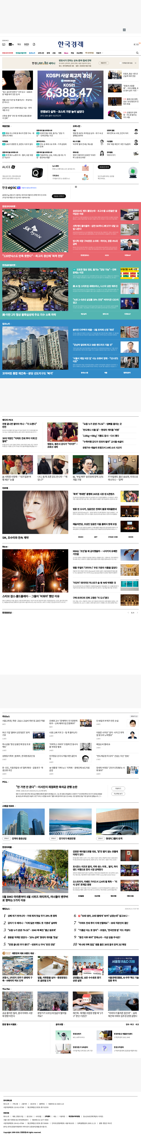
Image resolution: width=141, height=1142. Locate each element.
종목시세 (105, 314)
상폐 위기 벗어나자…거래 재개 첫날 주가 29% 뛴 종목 (32, 915)
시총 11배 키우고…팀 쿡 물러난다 (63, 732)
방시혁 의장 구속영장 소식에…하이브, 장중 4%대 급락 (95, 242)
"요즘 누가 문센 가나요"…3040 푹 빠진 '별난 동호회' (32, 930)
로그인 (136, 44)
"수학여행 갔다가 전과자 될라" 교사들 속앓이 (103, 441)
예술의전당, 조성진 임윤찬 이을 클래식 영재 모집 (95, 524)
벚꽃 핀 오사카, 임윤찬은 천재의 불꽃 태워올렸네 (95, 509)
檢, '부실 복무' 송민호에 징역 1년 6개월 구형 (88, 478)
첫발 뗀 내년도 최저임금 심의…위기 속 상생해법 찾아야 (88, 134)
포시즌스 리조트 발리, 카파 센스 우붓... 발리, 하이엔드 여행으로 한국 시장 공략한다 (95, 868)
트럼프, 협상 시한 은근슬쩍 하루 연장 (130, 74)
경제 (48, 53)
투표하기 (118, 788)
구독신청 (15, 1104)
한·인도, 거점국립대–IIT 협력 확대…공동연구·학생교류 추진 (22, 769)
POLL (4, 781)
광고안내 (33, 1104)
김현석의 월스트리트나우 (44, 130)
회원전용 (6, 126)
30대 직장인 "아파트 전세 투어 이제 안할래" (19, 440)
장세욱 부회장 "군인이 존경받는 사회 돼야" (110, 769)
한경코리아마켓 (7, 53)
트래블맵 (81, 896)
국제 (59, 53)
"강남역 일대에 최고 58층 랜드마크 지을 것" (93, 344)
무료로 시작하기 (59, 196)
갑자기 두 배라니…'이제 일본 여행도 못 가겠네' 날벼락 (32, 923)
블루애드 (42, 1104)
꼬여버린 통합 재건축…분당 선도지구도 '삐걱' (27, 373)
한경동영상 (7, 612)
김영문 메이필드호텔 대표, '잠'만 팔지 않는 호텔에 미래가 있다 (95, 853)
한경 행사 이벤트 (9, 1024)
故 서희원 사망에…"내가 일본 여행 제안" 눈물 (16, 478)
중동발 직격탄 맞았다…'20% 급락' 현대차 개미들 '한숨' (33, 937)
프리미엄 (90, 53)
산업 (53, 53)
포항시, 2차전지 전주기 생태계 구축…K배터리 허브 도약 (17, 979)
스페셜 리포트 (8, 805)
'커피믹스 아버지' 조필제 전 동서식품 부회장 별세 (63, 745)
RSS (55, 1116)
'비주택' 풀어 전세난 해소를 (83, 144)
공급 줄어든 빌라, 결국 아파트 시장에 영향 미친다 (17, 1014)
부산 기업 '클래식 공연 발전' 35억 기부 (16, 734)
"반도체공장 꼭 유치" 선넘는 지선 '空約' (112, 755)
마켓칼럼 (5, 141)
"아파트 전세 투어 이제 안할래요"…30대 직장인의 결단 (103, 923)
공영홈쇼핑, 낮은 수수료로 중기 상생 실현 (87, 979)
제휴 (13, 1116)
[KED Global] (26, 44)
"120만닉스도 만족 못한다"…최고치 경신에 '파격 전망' (32, 256)
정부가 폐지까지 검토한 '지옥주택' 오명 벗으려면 (84, 156)
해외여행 (113, 896)
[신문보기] (3, 44)
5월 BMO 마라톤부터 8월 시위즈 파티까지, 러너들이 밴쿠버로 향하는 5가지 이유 (35, 898)
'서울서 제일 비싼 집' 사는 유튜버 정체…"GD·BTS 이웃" (95, 360)
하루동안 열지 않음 (127, 63)
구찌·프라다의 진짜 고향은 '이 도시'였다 (91, 597)
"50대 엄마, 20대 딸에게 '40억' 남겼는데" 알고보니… (103, 915)
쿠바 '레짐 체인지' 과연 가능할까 (118, 144)
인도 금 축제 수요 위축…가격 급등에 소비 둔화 (51, 145)
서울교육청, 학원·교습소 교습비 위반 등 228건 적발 (23, 720)
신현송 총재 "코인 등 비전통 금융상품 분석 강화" (17, 116)
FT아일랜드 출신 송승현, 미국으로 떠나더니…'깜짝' (123, 478)
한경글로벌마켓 (21, 53)
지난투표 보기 (118, 793)
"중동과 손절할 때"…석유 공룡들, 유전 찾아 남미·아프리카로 (130, 89)
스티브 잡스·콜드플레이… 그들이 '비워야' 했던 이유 (30, 596)
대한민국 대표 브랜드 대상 (23, 953)
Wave (66, 53)
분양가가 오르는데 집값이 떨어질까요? (52, 1014)
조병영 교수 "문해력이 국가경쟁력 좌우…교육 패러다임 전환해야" (63, 722)
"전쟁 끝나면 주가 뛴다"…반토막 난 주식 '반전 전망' (31, 944)
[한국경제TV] (11, 44)
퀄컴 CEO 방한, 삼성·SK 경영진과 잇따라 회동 (131, 101)
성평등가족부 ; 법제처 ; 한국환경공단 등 (18, 755)
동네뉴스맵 (84, 373)
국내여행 (97, 896)
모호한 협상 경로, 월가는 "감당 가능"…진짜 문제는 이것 (50, 134)
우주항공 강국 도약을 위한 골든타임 (63, 757)
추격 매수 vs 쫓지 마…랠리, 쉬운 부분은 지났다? (17, 156)
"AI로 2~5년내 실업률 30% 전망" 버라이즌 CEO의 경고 (95, 301)
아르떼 (5, 488)
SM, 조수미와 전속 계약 (15, 537)
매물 (105, 373)
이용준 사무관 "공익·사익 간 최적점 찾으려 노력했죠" (110, 734)
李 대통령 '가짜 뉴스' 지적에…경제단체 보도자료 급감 (69, 769)
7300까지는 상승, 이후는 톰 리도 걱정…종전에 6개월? (51, 156)
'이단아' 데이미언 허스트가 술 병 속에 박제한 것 (94, 582)
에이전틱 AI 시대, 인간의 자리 (117, 133)
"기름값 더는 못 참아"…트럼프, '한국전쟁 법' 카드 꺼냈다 (104, 930)
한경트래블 (7, 847)
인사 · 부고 (130, 1024)
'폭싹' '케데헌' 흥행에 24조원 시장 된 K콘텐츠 (93, 494)
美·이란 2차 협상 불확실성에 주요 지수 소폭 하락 (29, 314)
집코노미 (32, 53)
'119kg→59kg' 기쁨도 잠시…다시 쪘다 (101, 435)
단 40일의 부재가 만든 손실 (107, 720)
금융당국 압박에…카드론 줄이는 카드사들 (130, 115)
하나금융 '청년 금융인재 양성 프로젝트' (16, 745)
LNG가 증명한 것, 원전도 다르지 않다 (17, 144)
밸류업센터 (127, 373)
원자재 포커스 (40, 141)
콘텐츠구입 (19, 1116)
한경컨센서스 (85, 255)
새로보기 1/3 (134, 716)
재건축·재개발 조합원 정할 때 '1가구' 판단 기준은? (88, 1014)
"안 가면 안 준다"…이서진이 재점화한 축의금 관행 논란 (46, 787)
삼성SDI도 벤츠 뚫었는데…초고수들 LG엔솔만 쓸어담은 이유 (95, 212)
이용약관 (62, 1116)
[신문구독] (34, 44)
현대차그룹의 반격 (109, 838)
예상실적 (84, 314)
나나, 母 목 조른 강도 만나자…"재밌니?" (52, 478)
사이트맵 (38, 1116)
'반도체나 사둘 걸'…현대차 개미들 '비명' (101, 429)
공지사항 (59, 1024)
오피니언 (41, 53)
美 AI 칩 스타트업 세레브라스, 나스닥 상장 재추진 (95, 286)
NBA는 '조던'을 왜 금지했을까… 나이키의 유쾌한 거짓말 (95, 552)
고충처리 (24, 1104)
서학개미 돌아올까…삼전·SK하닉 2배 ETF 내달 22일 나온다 (95, 227)
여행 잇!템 (130, 896)
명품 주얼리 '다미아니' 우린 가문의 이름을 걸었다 (95, 567)
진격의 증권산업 (14, 838)
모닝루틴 (80, 53)
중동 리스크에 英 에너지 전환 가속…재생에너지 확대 (18, 134)
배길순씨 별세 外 (103, 744)
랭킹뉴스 (6, 908)
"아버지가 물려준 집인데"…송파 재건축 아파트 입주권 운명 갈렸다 (122, 1014)
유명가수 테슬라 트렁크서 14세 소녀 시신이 (102, 447)
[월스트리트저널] (19, 44)
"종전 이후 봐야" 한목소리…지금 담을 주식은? (99, 937)
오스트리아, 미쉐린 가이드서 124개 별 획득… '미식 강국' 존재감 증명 (95, 883)
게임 (72, 53)
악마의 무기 (111, 155)
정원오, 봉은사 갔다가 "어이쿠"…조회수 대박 (62, 445)
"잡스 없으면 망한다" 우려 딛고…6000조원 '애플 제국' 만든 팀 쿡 (17, 93)
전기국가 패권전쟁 (62, 838)
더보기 (98, 53)
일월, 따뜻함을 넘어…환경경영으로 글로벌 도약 (52, 979)
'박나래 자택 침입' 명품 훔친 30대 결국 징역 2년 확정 (102, 944)
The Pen (6, 988)
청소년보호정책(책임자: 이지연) (93, 1116)
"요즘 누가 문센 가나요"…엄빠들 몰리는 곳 (102, 424)
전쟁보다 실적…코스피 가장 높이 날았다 (62, 112)
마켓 (128, 255)
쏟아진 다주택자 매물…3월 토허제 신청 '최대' (93, 329)
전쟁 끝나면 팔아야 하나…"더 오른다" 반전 (19, 425)
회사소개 (6, 1104)
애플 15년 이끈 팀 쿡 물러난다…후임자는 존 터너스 (17, 101)
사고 (137, 1024)
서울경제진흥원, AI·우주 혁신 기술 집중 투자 (123, 979)
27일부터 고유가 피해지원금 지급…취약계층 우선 (17, 108)
